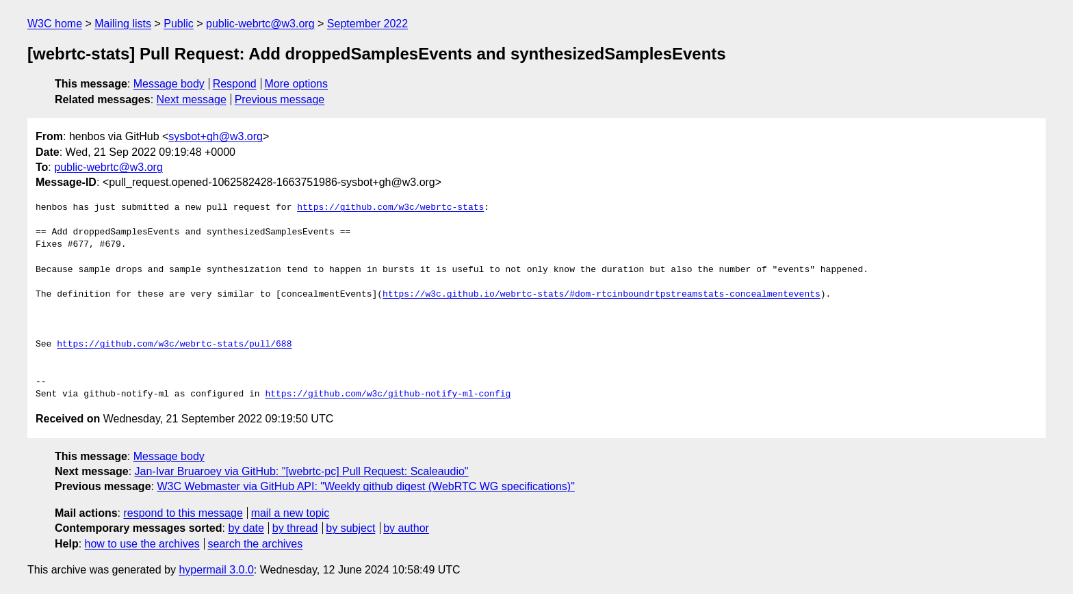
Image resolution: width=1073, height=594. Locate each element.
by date (245, 528)
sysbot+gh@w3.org (215, 136)
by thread (295, 528)
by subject (350, 528)
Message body (169, 84)
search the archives (255, 544)
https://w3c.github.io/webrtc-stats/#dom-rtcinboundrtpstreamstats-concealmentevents (601, 294)
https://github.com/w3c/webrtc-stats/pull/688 (174, 344)
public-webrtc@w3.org (260, 23)
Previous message (280, 99)
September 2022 (367, 23)
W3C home (54, 23)
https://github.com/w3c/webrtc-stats (390, 208)
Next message (192, 99)
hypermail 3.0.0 (216, 570)
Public (179, 23)
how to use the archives (142, 544)
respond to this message (182, 513)
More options (296, 84)
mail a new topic (290, 513)
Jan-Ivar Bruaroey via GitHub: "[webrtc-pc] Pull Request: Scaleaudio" (302, 471)
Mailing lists (122, 23)
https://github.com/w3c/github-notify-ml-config (387, 394)
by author (406, 528)
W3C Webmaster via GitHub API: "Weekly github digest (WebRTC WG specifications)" (365, 486)
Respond (235, 84)
